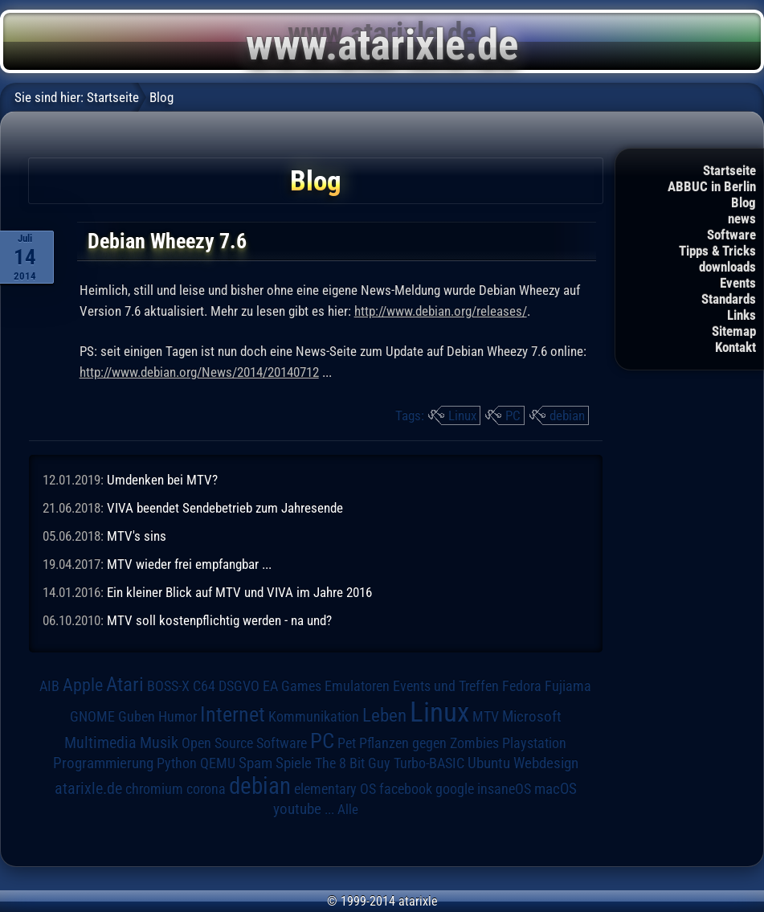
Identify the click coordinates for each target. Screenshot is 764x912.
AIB (49, 686)
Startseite (729, 170)
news (742, 219)
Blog (743, 202)
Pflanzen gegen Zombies (429, 743)
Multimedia (100, 742)
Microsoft (532, 716)
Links (741, 315)
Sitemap (734, 331)
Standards (728, 299)
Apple (83, 684)
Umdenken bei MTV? (162, 480)
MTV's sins (136, 536)
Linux (462, 415)
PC (513, 415)
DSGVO (239, 686)
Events (738, 283)
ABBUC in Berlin (712, 186)
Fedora (521, 685)
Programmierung (103, 763)
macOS (555, 789)
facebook (405, 789)
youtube (297, 809)
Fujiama (568, 685)
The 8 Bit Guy (352, 763)
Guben (136, 717)
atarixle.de (88, 788)
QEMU (217, 763)
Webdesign (545, 763)
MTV (485, 716)
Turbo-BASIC (429, 763)
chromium (154, 789)
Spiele (294, 763)
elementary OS (335, 788)
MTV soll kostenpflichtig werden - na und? (219, 620)
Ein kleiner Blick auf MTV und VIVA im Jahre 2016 (239, 592)
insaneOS (504, 789)
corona (206, 789)
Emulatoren (357, 685)
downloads (727, 267)
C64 (204, 686)
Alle (347, 809)
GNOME (92, 716)
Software (731, 235)
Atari (125, 684)
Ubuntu (489, 763)
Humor (177, 717)
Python (177, 763)
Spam (255, 763)
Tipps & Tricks (717, 251)
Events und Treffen (446, 686)
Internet (232, 714)
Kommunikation (313, 716)
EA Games (292, 686)
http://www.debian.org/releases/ (440, 311)
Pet (346, 743)
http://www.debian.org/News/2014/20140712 (199, 372)
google (454, 789)
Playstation (534, 743)
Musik (159, 743)
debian (567, 415)
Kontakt (735, 347)
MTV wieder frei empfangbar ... (189, 564)
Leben (384, 715)
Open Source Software (244, 743)
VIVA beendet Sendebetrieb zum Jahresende (225, 508)
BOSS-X (168, 686)
